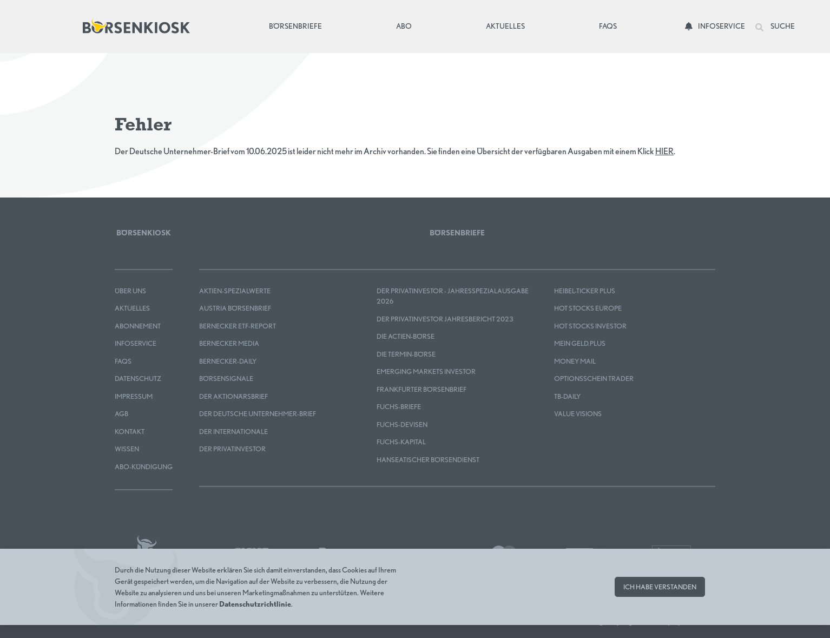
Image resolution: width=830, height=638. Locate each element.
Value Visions (578, 414)
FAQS (123, 361)
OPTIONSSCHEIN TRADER (594, 378)
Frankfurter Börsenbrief (421, 389)
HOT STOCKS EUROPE (588, 308)
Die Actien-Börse (405, 336)
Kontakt (129, 431)
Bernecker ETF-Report (237, 326)
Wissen (127, 449)
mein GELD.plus (579, 343)
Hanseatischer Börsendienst (428, 460)
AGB (121, 414)
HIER (664, 151)
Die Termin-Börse (406, 354)
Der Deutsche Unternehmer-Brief (257, 414)
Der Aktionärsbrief (233, 396)
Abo (404, 26)
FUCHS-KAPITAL (401, 442)
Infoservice (715, 26)
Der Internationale (233, 431)
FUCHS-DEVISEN (402, 424)
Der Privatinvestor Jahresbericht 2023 (445, 319)
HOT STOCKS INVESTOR (590, 326)
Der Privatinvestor (232, 449)
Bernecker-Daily (227, 361)
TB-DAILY (567, 396)
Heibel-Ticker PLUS (584, 291)
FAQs (608, 26)
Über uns (130, 291)
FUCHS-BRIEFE (399, 407)
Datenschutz (138, 378)
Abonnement (138, 326)
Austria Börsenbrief (235, 308)
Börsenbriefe (298, 25)
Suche (775, 26)
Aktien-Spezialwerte (235, 291)
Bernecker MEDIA (229, 343)
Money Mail (575, 361)
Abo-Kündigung (144, 467)
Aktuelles (505, 26)
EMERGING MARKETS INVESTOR (426, 371)
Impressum (134, 396)
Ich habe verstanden (659, 587)
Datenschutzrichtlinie (255, 604)
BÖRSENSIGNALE (226, 378)
